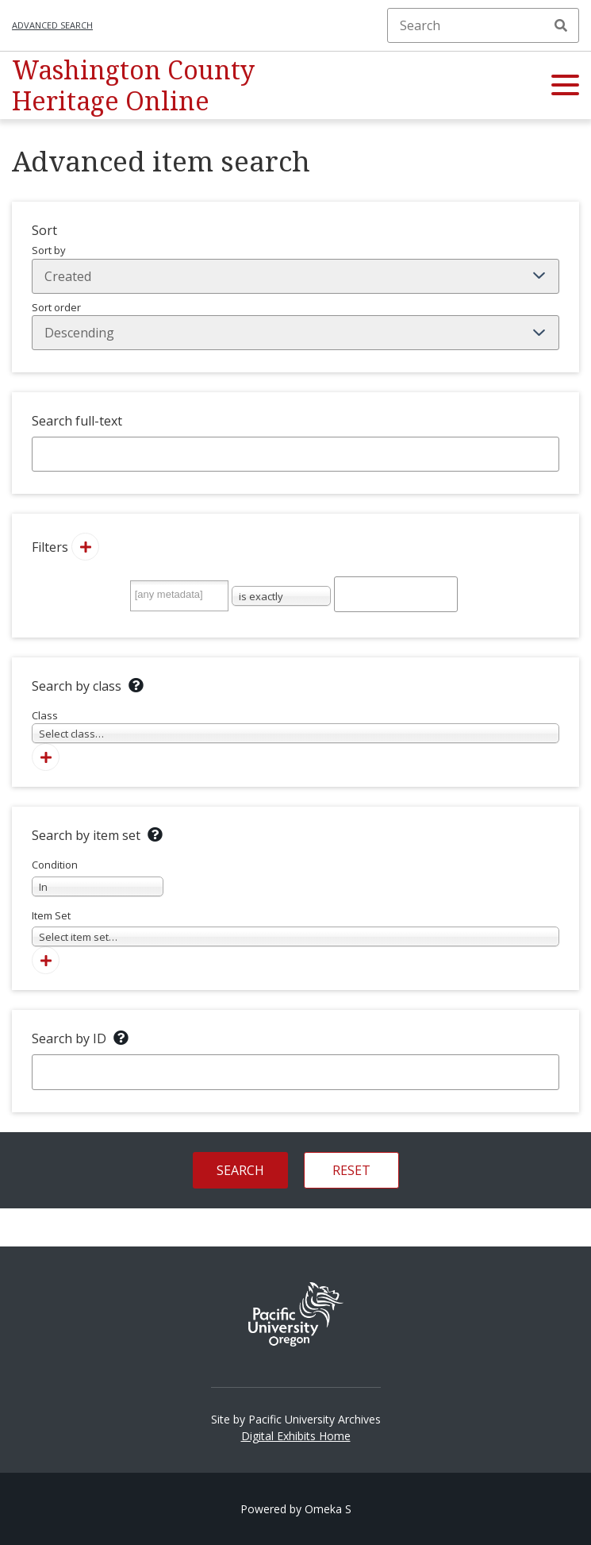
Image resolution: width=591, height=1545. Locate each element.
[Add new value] (85, 547)
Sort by (295, 268)
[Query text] (396, 593)
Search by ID (69, 1038)
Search (561, 25)
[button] (565, 86)
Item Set (295, 927)
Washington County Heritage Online (133, 84)
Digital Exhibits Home (296, 1435)
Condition (97, 876)
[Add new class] (45, 757)
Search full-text (77, 421)
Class (295, 726)
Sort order (295, 325)
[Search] (483, 25)
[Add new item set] (45, 960)
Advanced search (52, 25)
